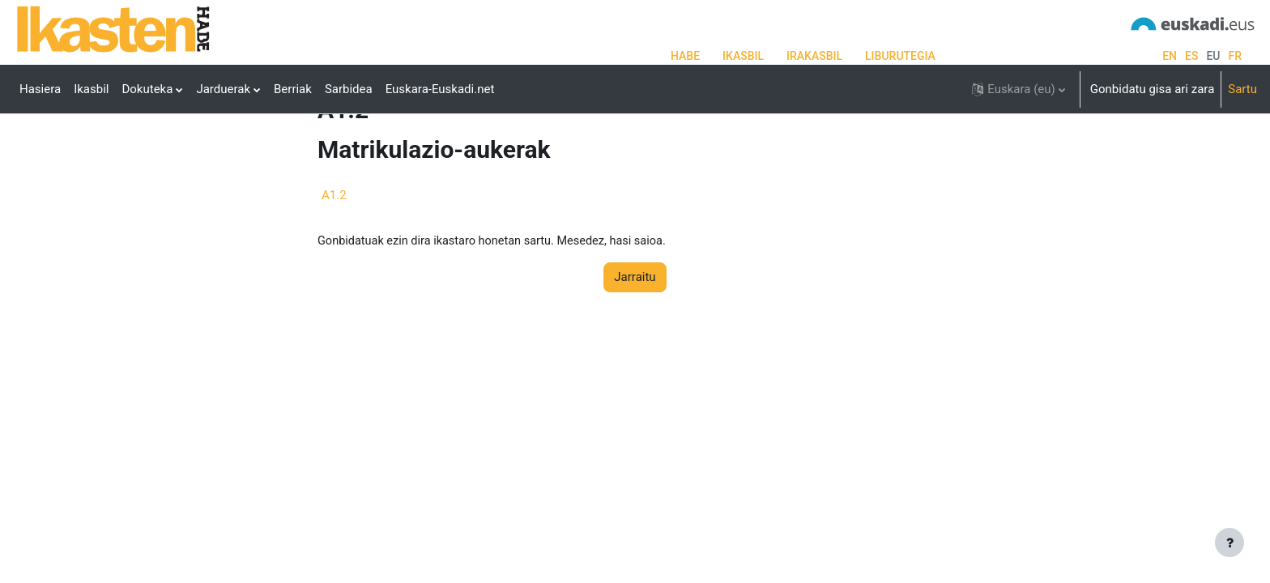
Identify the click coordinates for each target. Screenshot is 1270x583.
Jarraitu (634, 338)
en (1169, 55)
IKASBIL (743, 55)
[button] (1018, 89)
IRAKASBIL (814, 55)
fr (1235, 55)
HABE (685, 55)
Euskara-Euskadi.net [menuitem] (440, 89)
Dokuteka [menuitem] (147, 89)
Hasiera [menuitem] (40, 89)
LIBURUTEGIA (900, 55)
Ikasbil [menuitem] (91, 89)
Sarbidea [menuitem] (349, 89)
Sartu (1242, 89)
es (1191, 55)
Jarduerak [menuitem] (223, 89)
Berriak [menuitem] (293, 89)
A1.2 (334, 255)
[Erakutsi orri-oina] (1229, 542)
